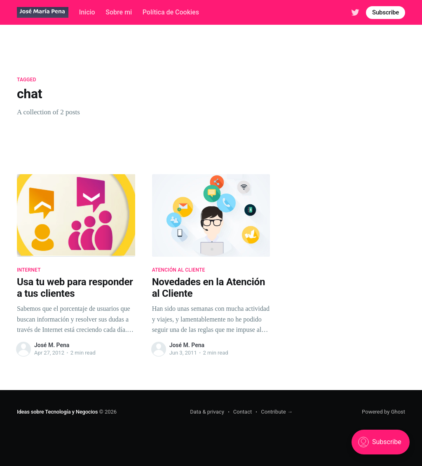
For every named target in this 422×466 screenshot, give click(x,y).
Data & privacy (207, 412)
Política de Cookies (171, 12)
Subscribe (385, 12)
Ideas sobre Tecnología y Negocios (57, 412)
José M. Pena (51, 345)
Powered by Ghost (383, 412)
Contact (242, 412)
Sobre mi (119, 12)
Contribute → (277, 412)
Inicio (87, 12)
